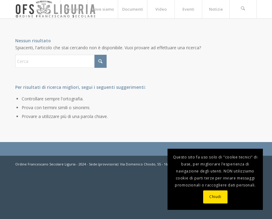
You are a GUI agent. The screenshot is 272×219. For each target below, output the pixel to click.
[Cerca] (243, 9)
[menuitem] (73, 9)
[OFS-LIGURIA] (55, 9)
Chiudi (215, 196)
